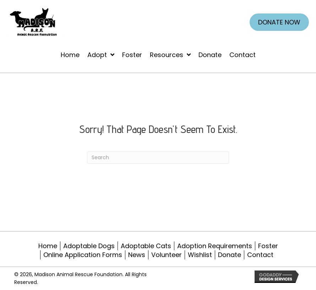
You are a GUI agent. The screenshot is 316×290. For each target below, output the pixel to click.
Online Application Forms (82, 254)
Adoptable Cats (146, 245)
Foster (268, 245)
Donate (229, 254)
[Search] (158, 157)
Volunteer (166, 254)
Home (47, 245)
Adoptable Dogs (89, 245)
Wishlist (200, 254)
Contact (260, 254)
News (136, 254)
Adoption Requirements (214, 245)
